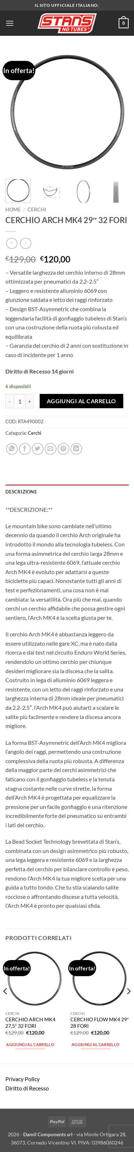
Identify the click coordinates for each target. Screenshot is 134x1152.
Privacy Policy (22, 1078)
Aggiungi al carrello (81, 401)
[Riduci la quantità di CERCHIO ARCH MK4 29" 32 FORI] (9, 401)
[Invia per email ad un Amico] (50, 449)
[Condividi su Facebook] (25, 449)
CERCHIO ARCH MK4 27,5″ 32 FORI (30, 1023)
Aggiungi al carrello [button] (30, 1044)
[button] (9, 23)
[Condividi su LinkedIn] (76, 449)
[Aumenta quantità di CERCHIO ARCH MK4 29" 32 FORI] (29, 401)
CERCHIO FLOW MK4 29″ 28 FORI (99, 1023)
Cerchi (37, 209)
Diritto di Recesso (27, 1088)
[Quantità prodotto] (19, 401)
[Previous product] (25, 243)
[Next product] (11, 243)
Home (13, 209)
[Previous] (5, 1005)
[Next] (128, 1005)
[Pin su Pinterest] (63, 449)
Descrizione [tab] (21, 492)
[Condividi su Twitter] (38, 449)
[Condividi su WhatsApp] (12, 449)
